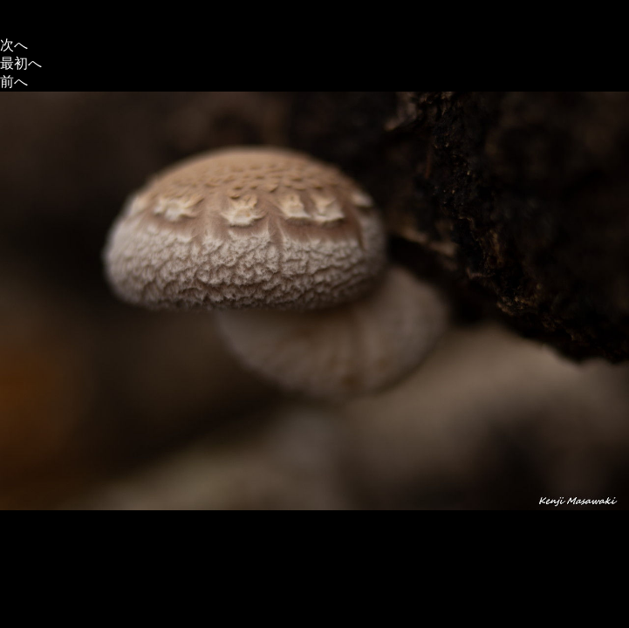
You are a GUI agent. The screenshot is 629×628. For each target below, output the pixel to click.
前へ (14, 81)
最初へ (21, 63)
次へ (14, 45)
